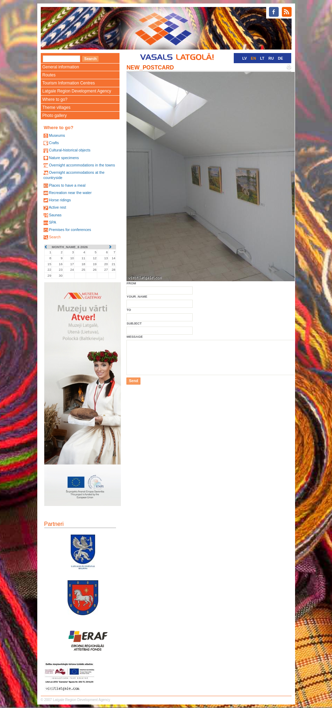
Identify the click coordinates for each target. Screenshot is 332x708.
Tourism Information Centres (69, 83)
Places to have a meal (67, 185)
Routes (49, 75)
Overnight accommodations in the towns (82, 165)
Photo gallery (55, 115)
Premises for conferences (70, 230)
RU (271, 58)
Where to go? (55, 99)
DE (280, 58)
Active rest (57, 207)
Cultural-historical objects (69, 150)
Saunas (55, 215)
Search (55, 237)
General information (61, 67)
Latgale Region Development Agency (77, 91)
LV (244, 58)
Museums (57, 135)
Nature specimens (64, 158)
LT (262, 58)
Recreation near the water (70, 193)
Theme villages (57, 107)
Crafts (54, 143)
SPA (52, 222)
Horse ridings (60, 200)
